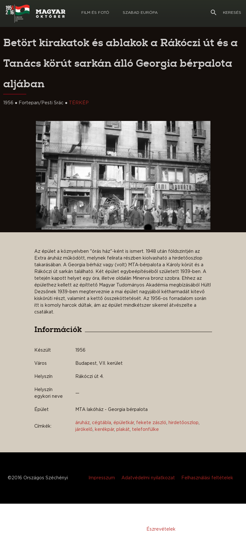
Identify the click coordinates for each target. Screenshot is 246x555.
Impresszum (101, 478)
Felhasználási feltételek (207, 478)
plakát (123, 429)
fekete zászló (151, 423)
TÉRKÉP (79, 103)
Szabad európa (140, 12)
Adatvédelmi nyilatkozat (148, 478)
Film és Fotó (95, 12)
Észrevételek (161, 529)
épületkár (123, 423)
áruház (82, 423)
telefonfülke (145, 429)
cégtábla (101, 423)
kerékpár (104, 429)
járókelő (84, 429)
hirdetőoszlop (183, 423)
